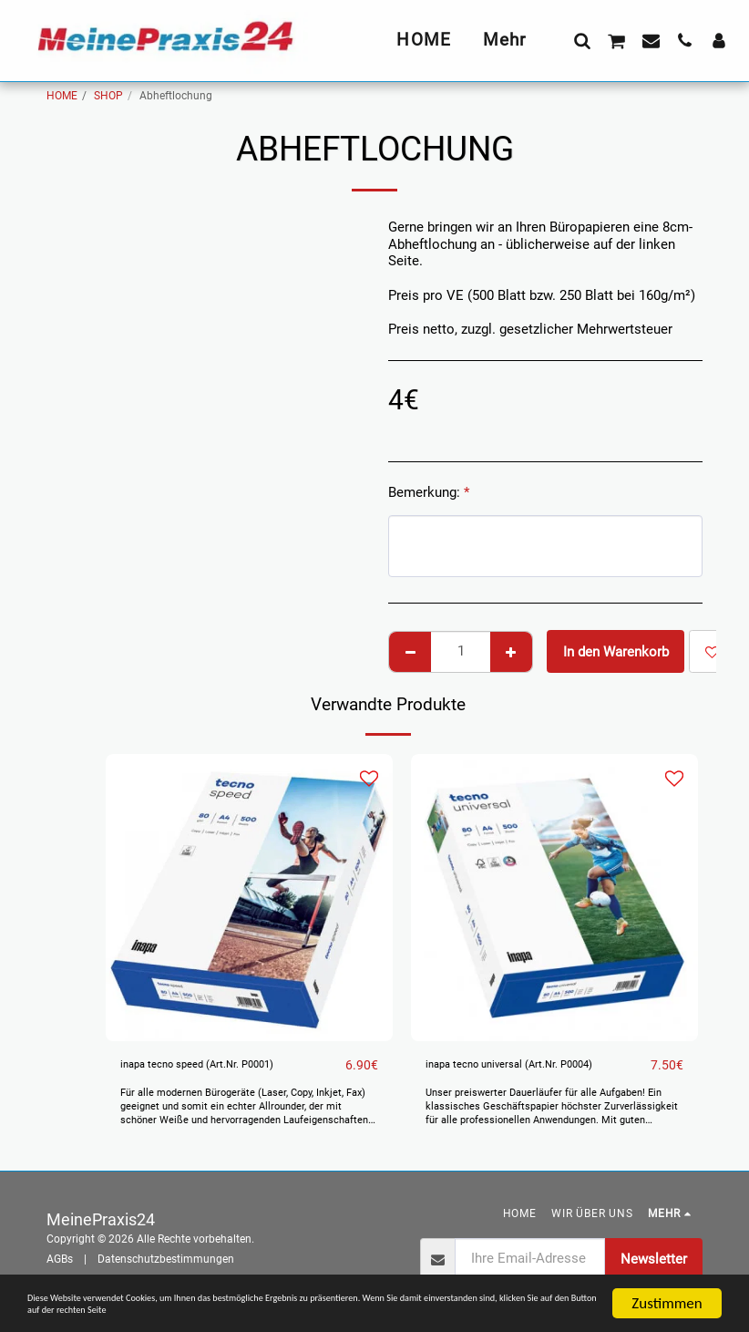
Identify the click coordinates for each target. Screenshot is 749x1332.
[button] (582, 40)
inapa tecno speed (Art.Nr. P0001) (222, 1066)
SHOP (108, 95)
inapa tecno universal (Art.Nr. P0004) (537, 1066)
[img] (249, 897)
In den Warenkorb (616, 652)
